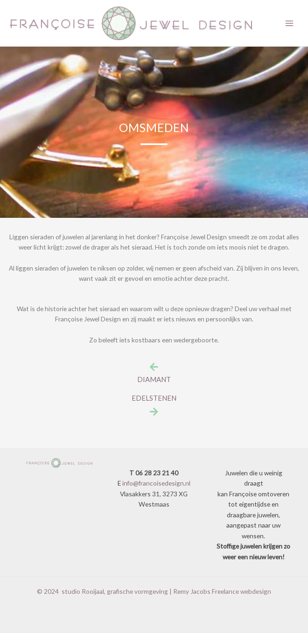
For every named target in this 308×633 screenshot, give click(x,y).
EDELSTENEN (154, 398)
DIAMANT (154, 379)
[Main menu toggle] (289, 23)
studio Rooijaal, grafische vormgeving (115, 591)
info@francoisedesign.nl (156, 483)
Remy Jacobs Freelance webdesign (222, 591)
